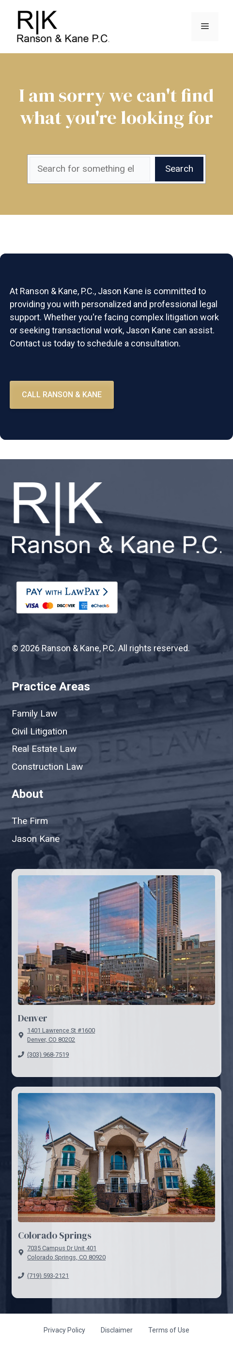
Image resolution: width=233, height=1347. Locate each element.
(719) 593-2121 (48, 1275)
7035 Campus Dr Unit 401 (61, 1248)
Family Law (34, 713)
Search (179, 168)
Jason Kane (36, 838)
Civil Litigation (39, 731)
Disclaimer (117, 1330)
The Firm (30, 820)
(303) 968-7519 (48, 1054)
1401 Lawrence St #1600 (61, 1030)
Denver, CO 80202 (51, 1039)
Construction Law (47, 766)
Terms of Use (168, 1330)
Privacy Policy (64, 1330)
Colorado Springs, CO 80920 (66, 1257)
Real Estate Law (44, 748)
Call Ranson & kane (62, 394)
